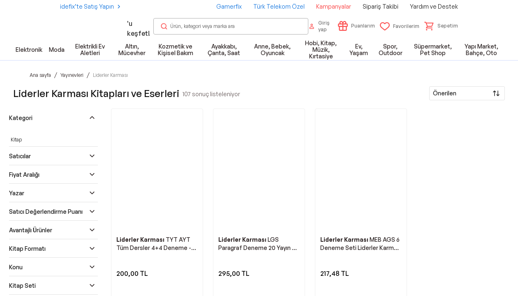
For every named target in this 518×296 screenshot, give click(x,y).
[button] (441, 26)
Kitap (16, 139)
